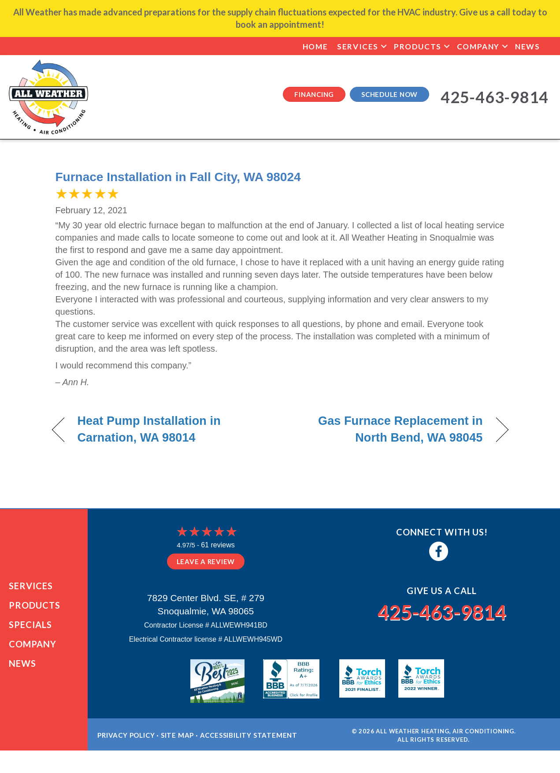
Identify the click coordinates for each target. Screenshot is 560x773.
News (527, 46)
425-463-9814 (442, 610)
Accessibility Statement (248, 745)
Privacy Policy (126, 745)
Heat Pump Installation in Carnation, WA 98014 (149, 429)
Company (478, 46)
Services (357, 46)
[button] (383, 46)
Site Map (177, 745)
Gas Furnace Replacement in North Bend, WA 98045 (387, 429)
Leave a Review (206, 561)
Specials (30, 629)
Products (417, 46)
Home (315, 46)
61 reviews (217, 545)
